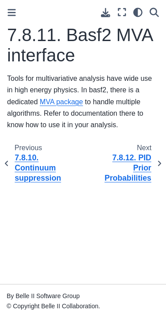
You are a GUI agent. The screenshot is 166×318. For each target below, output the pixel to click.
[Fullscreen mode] (122, 12)
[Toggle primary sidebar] (12, 12)
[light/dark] (138, 12)
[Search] (154, 12)
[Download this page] (105, 12)
